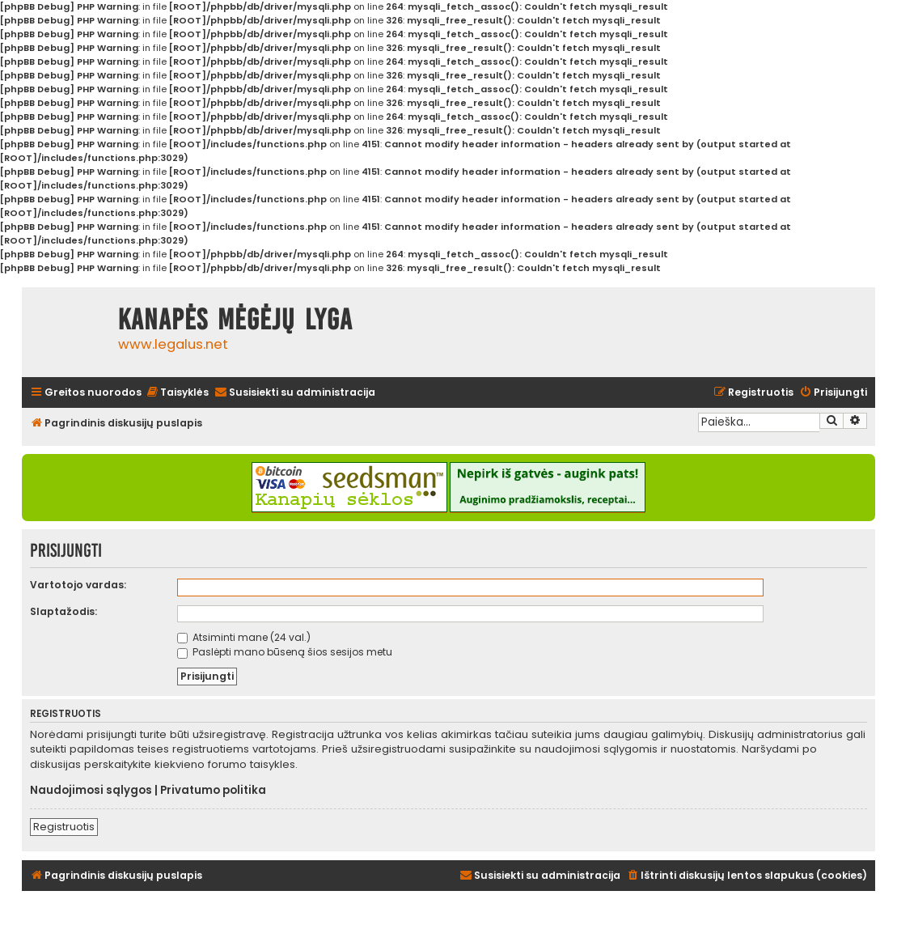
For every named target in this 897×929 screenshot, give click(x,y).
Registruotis (64, 826)
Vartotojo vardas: (78, 585)
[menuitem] (177, 393)
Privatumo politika (213, 790)
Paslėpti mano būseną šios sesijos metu (284, 652)
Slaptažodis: (63, 611)
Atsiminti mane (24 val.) (244, 637)
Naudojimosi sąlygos (91, 790)
